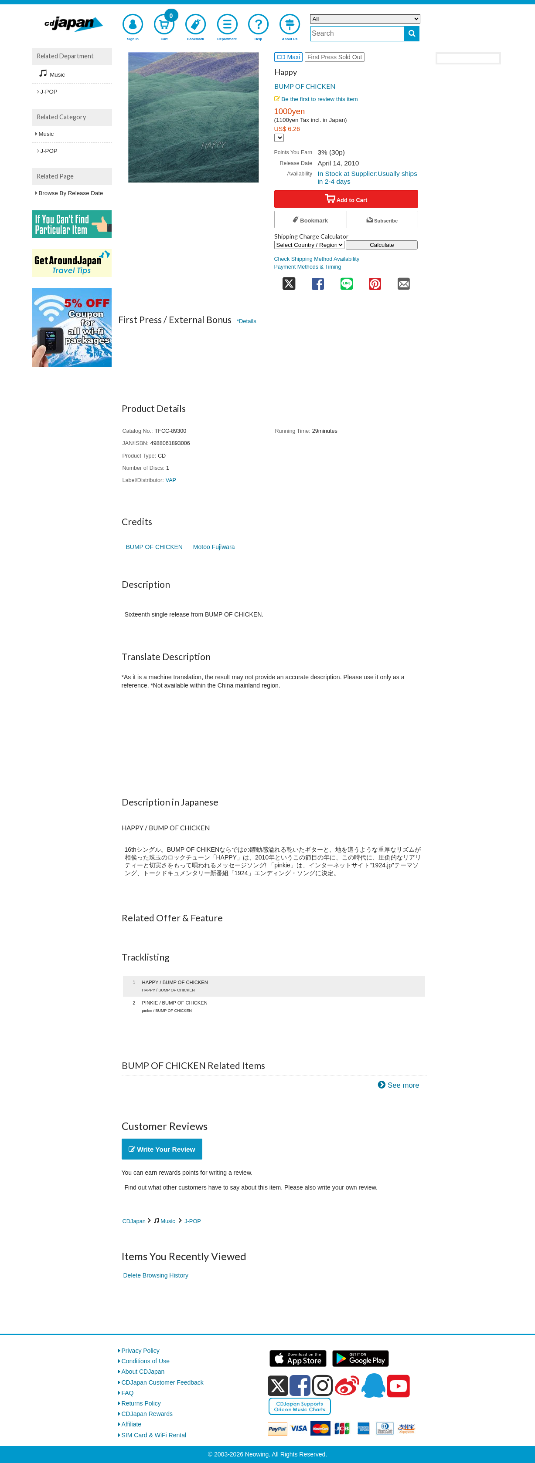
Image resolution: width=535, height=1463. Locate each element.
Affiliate (132, 1424)
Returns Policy (141, 1403)
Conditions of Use (146, 1361)
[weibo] (347, 1385)
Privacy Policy (141, 1350)
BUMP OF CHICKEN (304, 86)
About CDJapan (143, 1371)
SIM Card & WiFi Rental (154, 1435)
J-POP (192, 1221)
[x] (278, 1386)
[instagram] (322, 1385)
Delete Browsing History (155, 1275)
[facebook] (300, 1385)
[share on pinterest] (375, 281)
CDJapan (134, 1221)
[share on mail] (403, 281)
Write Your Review (162, 1149)
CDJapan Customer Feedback (163, 1382)
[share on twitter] (289, 281)
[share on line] (346, 281)
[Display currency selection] (279, 138)
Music (167, 1221)
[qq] (373, 1385)
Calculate (382, 245)
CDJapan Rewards (147, 1413)
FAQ (128, 1392)
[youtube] (398, 1386)
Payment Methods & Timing (307, 267)
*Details (246, 321)
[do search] (411, 33)
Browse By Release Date (71, 193)
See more (403, 1085)
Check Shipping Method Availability (317, 259)
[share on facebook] (317, 281)
